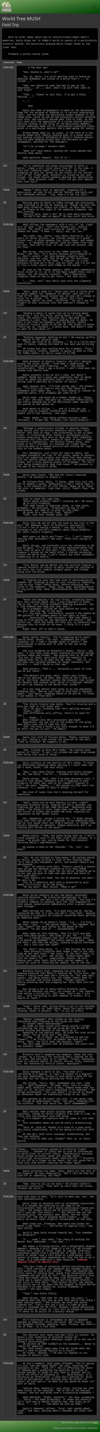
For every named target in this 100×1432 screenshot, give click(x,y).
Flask (95, 1422)
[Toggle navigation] (94, 7)
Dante (6, 189)
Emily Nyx (8, 67)
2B (4, 202)
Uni (5, 165)
